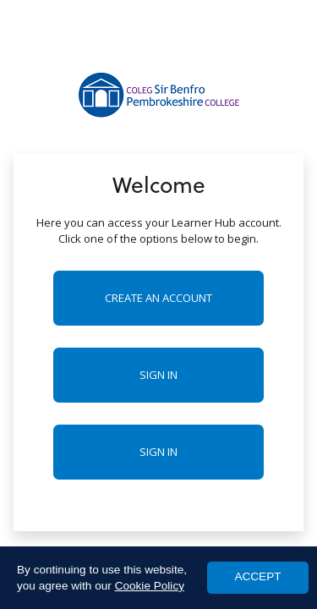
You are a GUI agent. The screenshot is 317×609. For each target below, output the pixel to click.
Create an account (158, 297)
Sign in (158, 374)
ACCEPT (257, 576)
